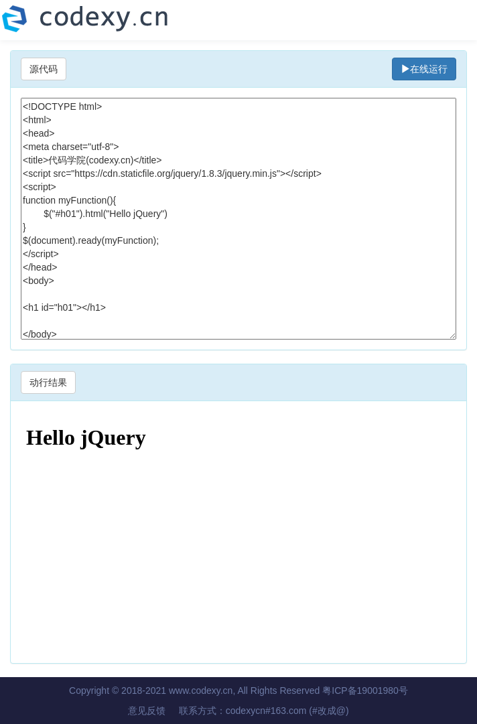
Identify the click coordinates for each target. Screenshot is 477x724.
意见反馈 (146, 710)
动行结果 (48, 382)
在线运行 (424, 69)
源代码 (43, 69)
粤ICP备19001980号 (365, 690)
